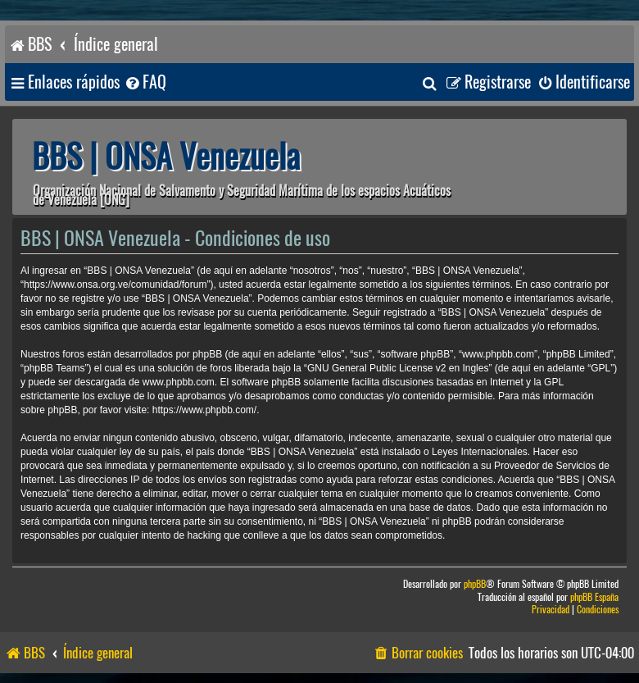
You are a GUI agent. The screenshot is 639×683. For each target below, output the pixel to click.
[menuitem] (145, 82)
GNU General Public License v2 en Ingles (397, 368)
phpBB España (594, 597)
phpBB (475, 584)
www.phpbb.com (179, 382)
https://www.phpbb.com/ (204, 410)
